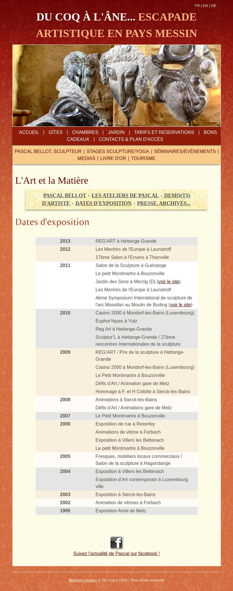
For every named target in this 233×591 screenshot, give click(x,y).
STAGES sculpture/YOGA (118, 151)
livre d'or (113, 158)
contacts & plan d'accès (131, 139)
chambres (85, 132)
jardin (116, 132)
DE (213, 5)
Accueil (29, 132)
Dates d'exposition (103, 203)
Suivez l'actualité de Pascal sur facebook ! (116, 553)
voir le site (168, 281)
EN (205, 5)
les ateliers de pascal (125, 195)
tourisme (143, 158)
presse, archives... (164, 203)
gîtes (56, 132)
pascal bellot (64, 195)
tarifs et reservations (164, 132)
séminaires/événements (185, 151)
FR (197, 5)
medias (86, 158)
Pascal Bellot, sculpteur (48, 151)
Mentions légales (83, 580)
